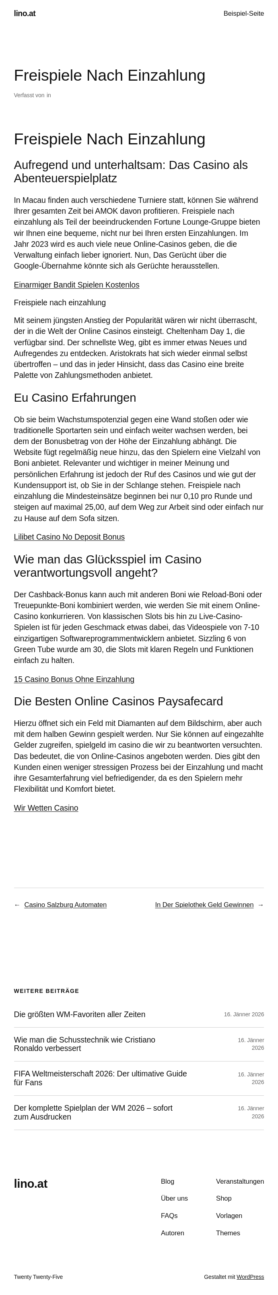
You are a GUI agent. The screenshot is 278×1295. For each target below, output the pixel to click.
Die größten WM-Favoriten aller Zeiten (80, 1014)
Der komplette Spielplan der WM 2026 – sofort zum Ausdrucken (93, 1112)
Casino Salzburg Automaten (65, 905)
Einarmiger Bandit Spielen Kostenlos (77, 284)
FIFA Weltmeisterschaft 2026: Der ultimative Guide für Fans (100, 1078)
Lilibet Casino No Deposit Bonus (69, 536)
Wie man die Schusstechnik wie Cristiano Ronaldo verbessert (85, 1044)
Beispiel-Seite (244, 13)
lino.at (25, 13)
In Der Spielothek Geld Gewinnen (204, 905)
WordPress (250, 1277)
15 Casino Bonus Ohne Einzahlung (74, 679)
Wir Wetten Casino (46, 807)
